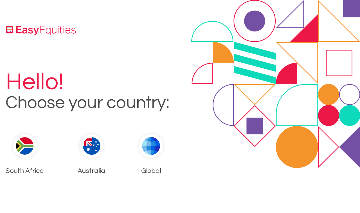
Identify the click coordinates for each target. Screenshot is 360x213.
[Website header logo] (41, 30)
